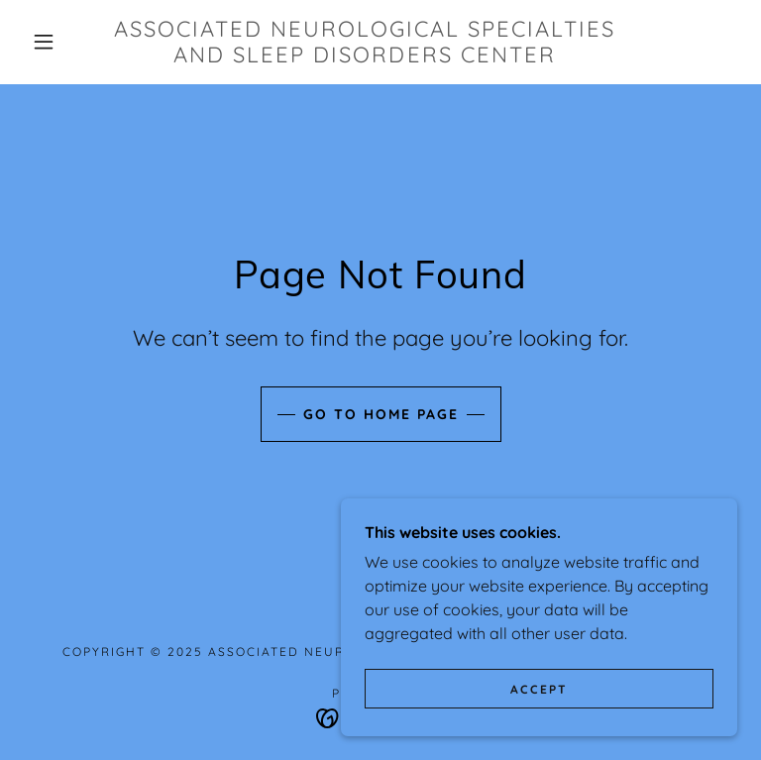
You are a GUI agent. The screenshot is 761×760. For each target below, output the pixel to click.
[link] (364, 56)
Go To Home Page (381, 414)
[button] (43, 41)
